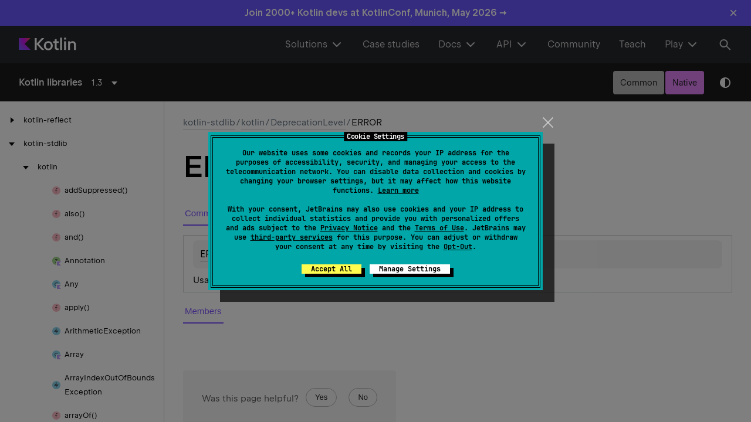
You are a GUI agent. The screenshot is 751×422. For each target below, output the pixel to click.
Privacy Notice (349, 228)
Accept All (331, 269)
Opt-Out (458, 246)
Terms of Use (439, 228)
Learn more (398, 190)
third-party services (292, 237)
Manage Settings (410, 269)
